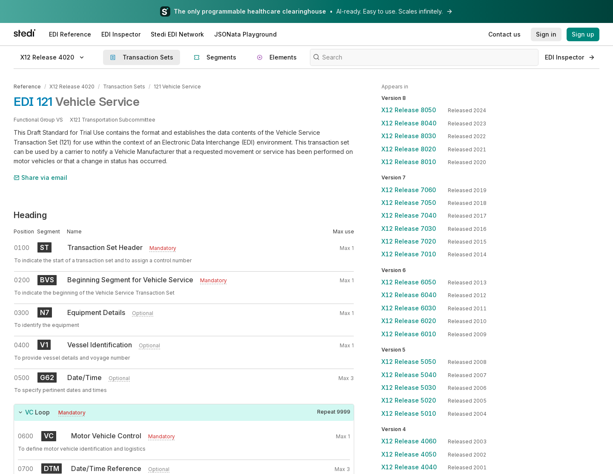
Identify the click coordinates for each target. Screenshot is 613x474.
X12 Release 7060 (408, 189)
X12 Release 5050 (408, 361)
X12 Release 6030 (408, 308)
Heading (30, 215)
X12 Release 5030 (408, 387)
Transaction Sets (124, 86)
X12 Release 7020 (408, 241)
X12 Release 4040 (409, 467)
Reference (27, 86)
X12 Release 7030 (408, 228)
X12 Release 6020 (408, 320)
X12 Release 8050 (408, 110)
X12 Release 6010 (408, 334)
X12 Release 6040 (408, 294)
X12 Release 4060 (408, 441)
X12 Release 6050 (408, 282)
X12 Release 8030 (408, 135)
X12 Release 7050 (408, 202)
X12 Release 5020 (408, 400)
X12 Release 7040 (408, 215)
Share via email (40, 177)
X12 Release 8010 (408, 161)
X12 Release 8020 (408, 149)
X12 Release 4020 (72, 86)
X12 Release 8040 (408, 123)
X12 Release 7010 (408, 254)
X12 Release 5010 (408, 413)
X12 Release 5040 (408, 374)
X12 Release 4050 (408, 454)
